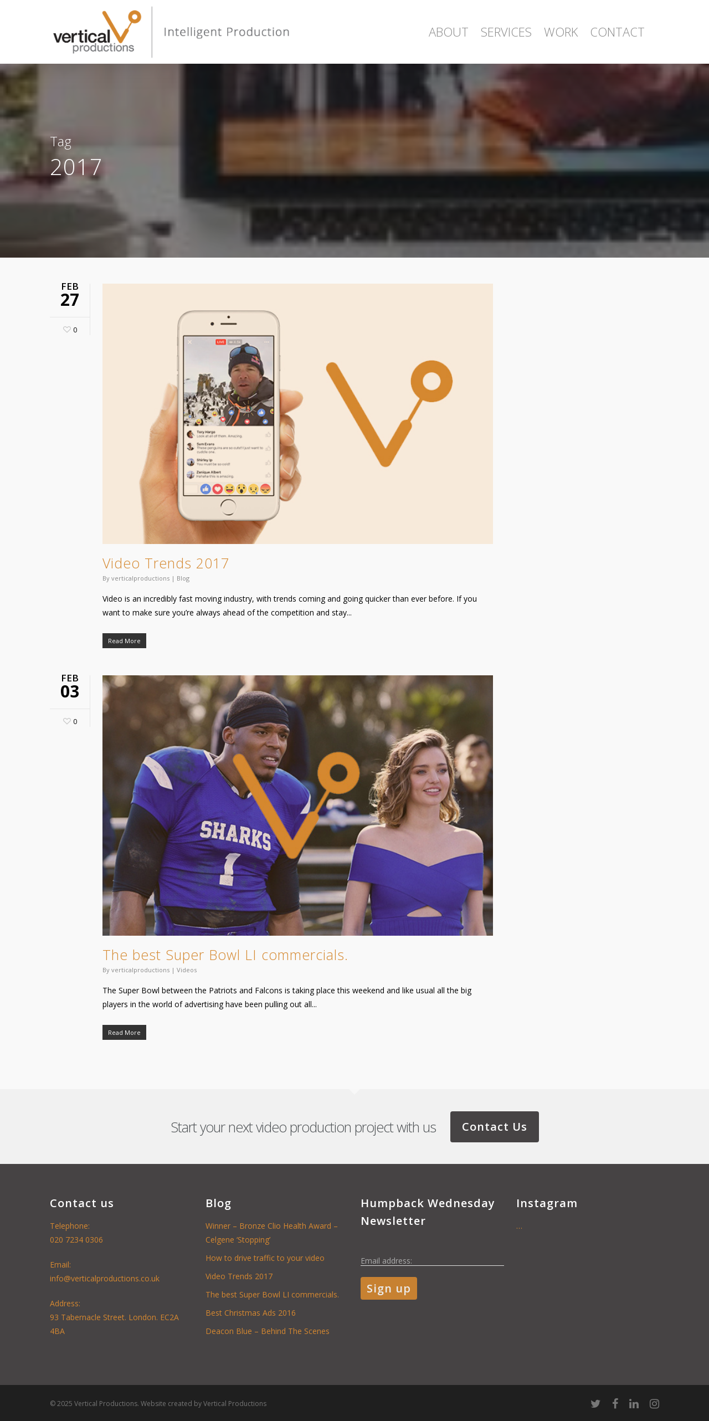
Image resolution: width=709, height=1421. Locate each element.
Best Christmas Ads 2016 (250, 1312)
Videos (187, 970)
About (449, 31)
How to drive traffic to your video (265, 1258)
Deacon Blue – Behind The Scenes (267, 1331)
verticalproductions (140, 578)
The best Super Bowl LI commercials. (225, 954)
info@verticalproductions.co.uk (105, 1278)
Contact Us (494, 1126)
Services (506, 31)
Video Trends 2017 (165, 562)
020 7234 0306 (76, 1239)
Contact (617, 31)
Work (561, 31)
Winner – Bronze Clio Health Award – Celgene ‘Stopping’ (271, 1232)
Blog (183, 578)
